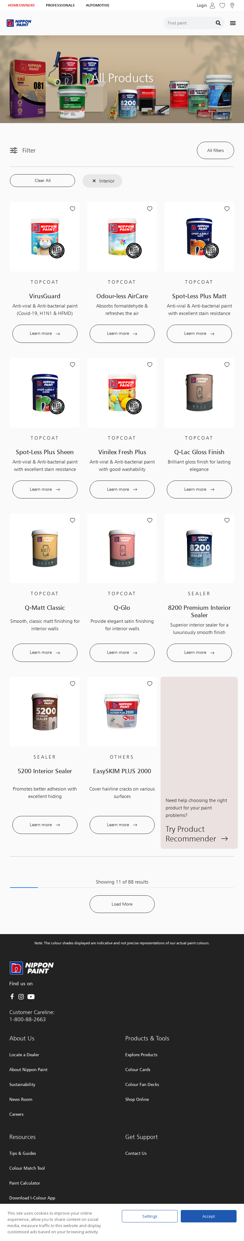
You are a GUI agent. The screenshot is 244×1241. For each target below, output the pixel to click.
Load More (122, 888)
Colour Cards (137, 1053)
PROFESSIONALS (60, 5)
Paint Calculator (24, 1166)
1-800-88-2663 (27, 1002)
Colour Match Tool (27, 1151)
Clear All (43, 180)
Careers (16, 1097)
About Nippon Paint (28, 1053)
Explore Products (141, 1038)
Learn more (45, 333)
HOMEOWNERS (21, 5)
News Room (20, 1082)
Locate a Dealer (24, 1038)
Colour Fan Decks (142, 1067)
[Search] (218, 23)
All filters (215, 150)
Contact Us (136, 1136)
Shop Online (137, 1082)
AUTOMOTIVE (97, 5)
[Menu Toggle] (233, 23)
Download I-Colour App (32, 1181)
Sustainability (22, 1067)
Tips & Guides (22, 1136)
